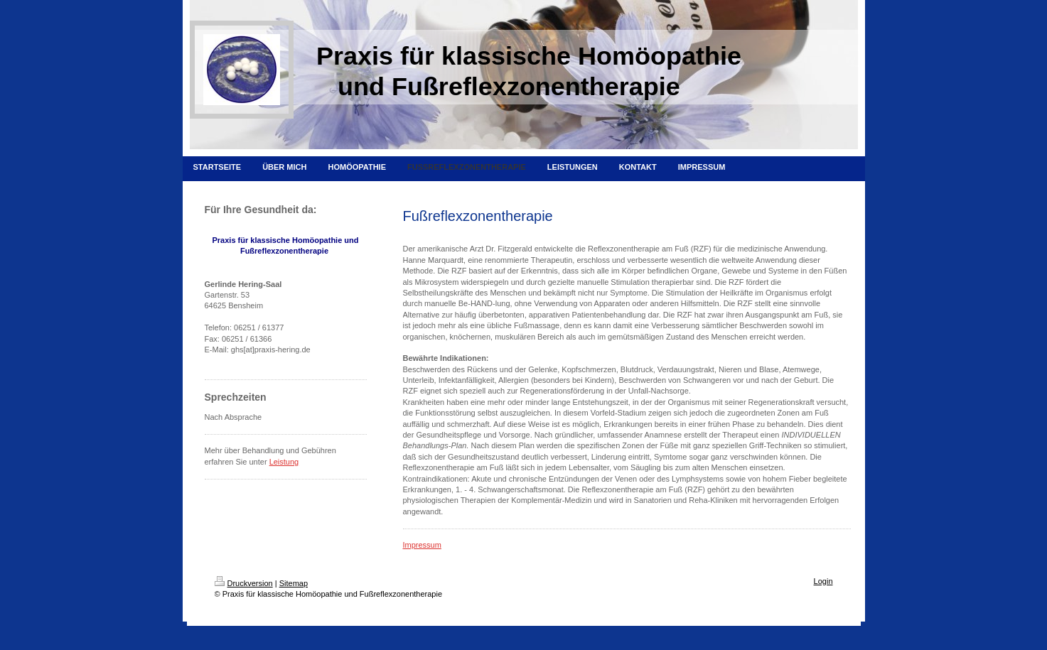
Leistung (284, 461)
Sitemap (293, 583)
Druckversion (244, 583)
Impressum (422, 545)
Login (823, 581)
